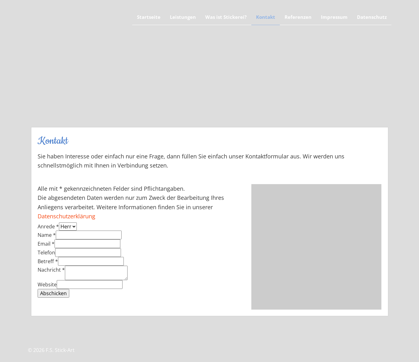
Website (47, 284)
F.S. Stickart (67, 20)
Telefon (46, 252)
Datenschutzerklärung (66, 216)
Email (46, 243)
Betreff (48, 261)
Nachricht (51, 269)
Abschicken (53, 293)
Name (47, 235)
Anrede (48, 226)
